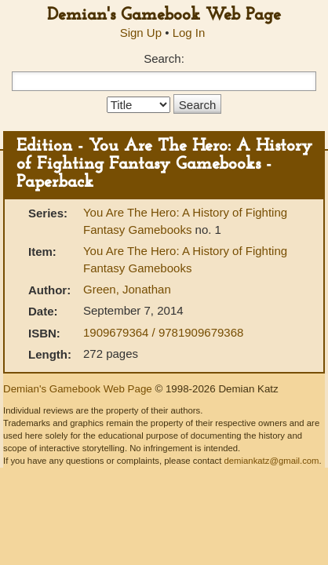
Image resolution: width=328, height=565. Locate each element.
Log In (189, 32)
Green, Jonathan (127, 289)
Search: (164, 58)
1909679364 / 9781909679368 (163, 332)
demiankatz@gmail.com (271, 460)
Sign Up (141, 32)
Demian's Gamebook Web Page (164, 15)
